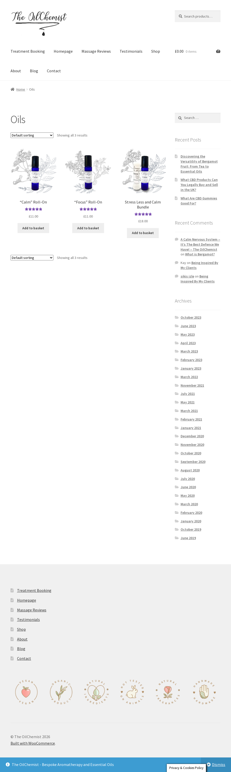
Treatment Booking (28, 51)
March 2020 (189, 504)
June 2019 (188, 538)
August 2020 (190, 470)
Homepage (63, 51)
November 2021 (192, 385)
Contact (54, 70)
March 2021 (189, 410)
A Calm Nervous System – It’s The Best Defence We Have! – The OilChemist (200, 244)
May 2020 (188, 495)
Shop (155, 51)
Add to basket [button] (33, 228)
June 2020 (188, 487)
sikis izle (187, 276)
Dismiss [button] (218, 764)
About (16, 70)
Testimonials (131, 51)
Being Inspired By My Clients (198, 279)
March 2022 (189, 377)
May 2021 (188, 402)
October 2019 (191, 529)
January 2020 (191, 521)
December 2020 (192, 436)
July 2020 (188, 478)
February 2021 (191, 419)
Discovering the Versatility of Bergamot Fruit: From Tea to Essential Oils (199, 163)
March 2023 (189, 351)
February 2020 (191, 512)
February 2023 (191, 360)
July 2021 (188, 393)
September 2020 (193, 461)
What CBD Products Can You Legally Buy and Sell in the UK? (199, 184)
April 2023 (188, 343)
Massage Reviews (96, 51)
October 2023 (191, 317)
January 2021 (191, 428)
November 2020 (192, 444)
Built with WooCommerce (33, 743)
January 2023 (191, 368)
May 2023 (188, 334)
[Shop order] (32, 135)
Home (20, 89)
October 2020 (191, 453)
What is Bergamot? (200, 254)
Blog (34, 70)
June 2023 (188, 326)
